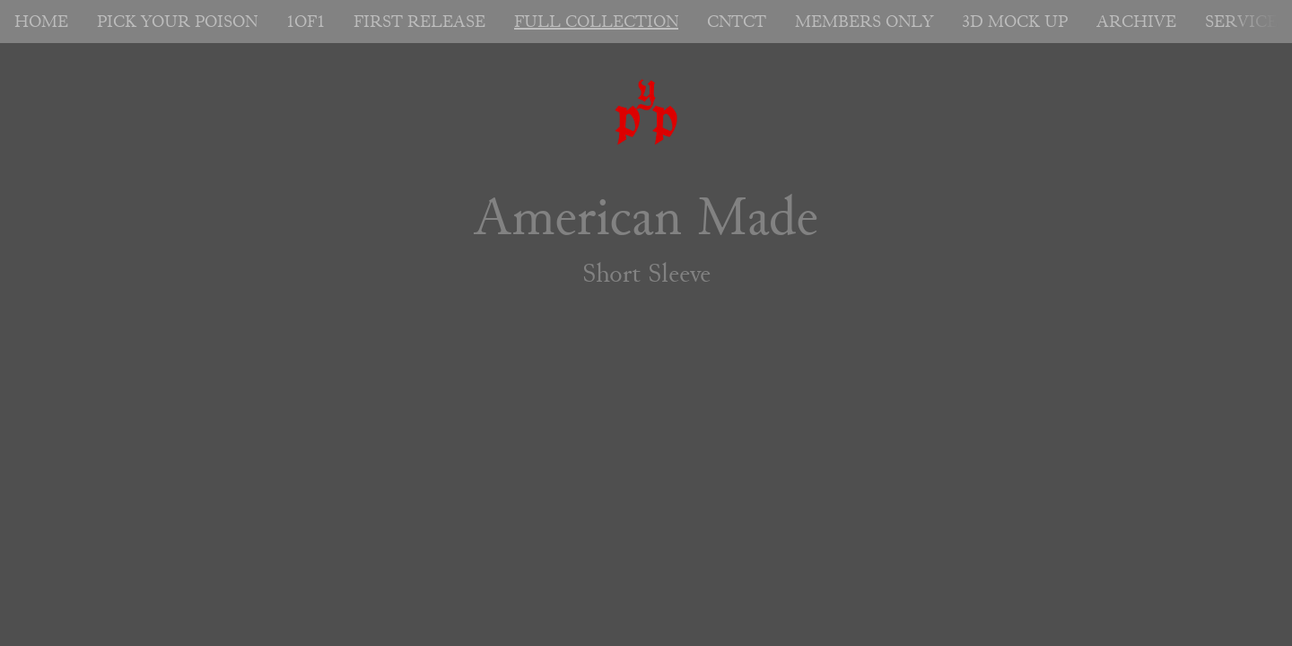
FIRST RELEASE (419, 22)
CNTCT (736, 22)
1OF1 (305, 22)
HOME (41, 22)
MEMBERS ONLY (864, 22)
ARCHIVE (1136, 22)
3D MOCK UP (1015, 22)
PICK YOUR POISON (177, 22)
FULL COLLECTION (596, 22)
